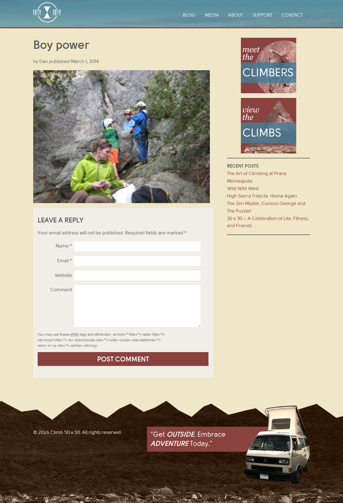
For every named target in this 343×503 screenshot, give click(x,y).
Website (63, 275)
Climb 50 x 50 (47, 12)
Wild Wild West (243, 188)
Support (262, 15)
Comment (61, 289)
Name (64, 246)
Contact (292, 15)
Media (212, 15)
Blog (189, 15)
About (235, 15)
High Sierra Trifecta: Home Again (262, 196)
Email (64, 260)
